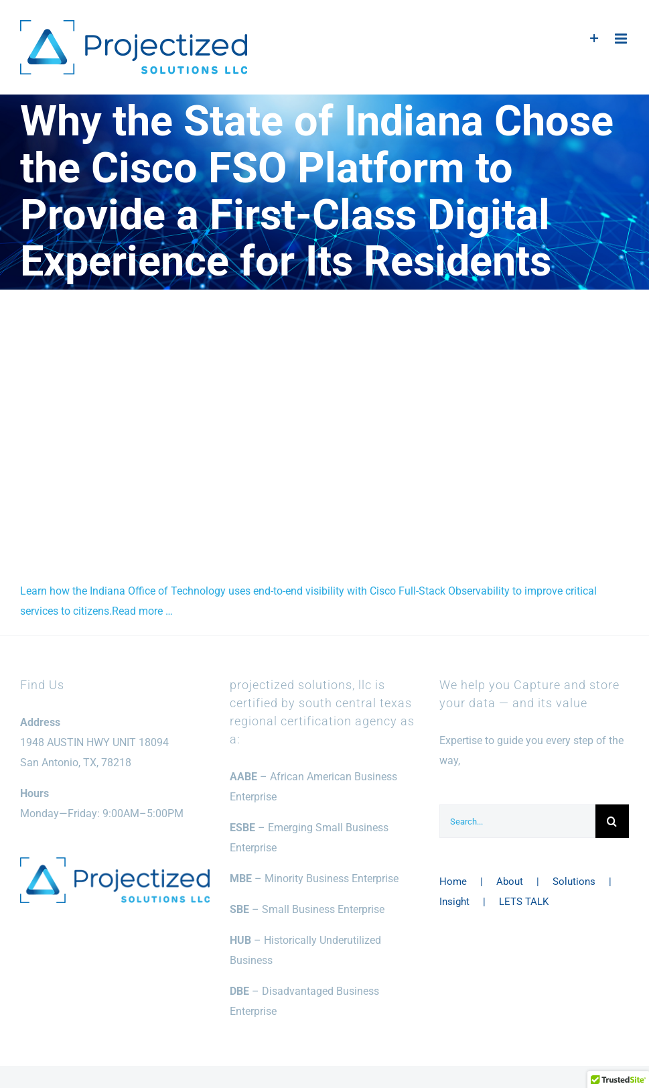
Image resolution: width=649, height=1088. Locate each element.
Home (453, 881)
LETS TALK (524, 902)
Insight (454, 902)
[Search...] (517, 821)
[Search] (612, 821)
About (509, 881)
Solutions (574, 881)
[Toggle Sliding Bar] (594, 39)
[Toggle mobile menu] (622, 39)
